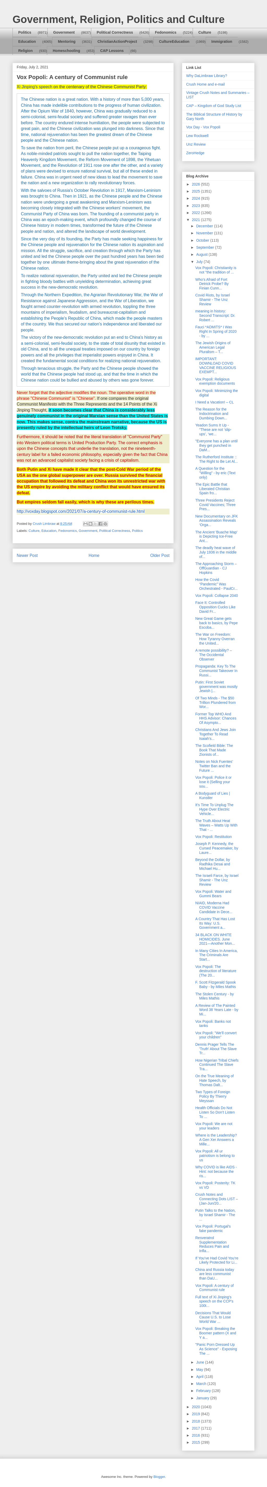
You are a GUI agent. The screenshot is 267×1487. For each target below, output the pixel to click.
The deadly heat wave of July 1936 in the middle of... (215, 552)
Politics (24, 32)
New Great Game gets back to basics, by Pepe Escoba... (216, 622)
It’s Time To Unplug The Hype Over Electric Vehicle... (214, 809)
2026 (196, 184)
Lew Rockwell (197, 136)
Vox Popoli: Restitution (213, 837)
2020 (196, 1407)
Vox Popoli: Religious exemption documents (215, 381)
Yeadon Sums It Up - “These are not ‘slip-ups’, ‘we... (213, 429)
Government (64, 32)
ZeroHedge (195, 153)
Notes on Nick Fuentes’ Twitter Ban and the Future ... (214, 765)
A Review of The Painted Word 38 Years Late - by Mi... (216, 1009)
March (201, 1384)
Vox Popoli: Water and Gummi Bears (213, 893)
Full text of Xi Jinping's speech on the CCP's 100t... (214, 1301)
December (205, 226)
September (205, 247)
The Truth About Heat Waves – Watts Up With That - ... (216, 825)
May (200, 1369)
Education (27, 41)
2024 (196, 198)
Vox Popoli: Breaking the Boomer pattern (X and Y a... (215, 1333)
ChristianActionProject (117, 41)
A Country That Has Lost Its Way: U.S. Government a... (215, 923)
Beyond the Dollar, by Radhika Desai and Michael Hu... (212, 864)
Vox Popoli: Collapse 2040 (216, 595)
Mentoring (67, 41)
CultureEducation (174, 41)
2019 (196, 1414)
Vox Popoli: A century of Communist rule (214, 1287)
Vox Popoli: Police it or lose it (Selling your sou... (213, 781)
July (200, 262)
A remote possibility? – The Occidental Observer (213, 654)
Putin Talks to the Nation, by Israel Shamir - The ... (215, 1214)
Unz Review (196, 144)
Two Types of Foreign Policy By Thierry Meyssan (212, 1096)
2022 (196, 213)
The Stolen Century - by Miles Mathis (214, 996)
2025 (196, 191)
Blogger (159, 1477)
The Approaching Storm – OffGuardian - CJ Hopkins (216, 568)
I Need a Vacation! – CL (214, 402)
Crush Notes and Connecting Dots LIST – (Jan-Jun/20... (216, 1198)
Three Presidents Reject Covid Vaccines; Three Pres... (215, 504)
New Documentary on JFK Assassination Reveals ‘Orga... (216, 520)
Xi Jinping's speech (34, 87)
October (203, 240)
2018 (196, 1421)
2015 (196, 1442)
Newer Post (27, 555)
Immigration (221, 41)
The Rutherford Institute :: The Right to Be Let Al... (216, 459)
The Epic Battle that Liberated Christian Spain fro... (212, 488)
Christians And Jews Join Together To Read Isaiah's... (215, 734)
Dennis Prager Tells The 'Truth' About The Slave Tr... (216, 1048)
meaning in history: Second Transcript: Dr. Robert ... (215, 315)
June (200, 1362)
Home (94, 555)
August (202, 254)
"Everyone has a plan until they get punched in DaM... (216, 445)
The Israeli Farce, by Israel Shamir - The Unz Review (217, 880)
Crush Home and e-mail (205, 84)
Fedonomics (165, 32)
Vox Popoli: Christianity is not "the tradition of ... (215, 270)
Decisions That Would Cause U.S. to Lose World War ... (213, 1317)
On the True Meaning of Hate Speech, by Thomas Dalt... (214, 1080)
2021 (196, 220)
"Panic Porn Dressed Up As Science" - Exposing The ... (216, 1348)
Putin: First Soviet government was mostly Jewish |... (216, 686)
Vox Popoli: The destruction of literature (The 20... (215, 971)
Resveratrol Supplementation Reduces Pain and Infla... (212, 1244)
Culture (204, 32)
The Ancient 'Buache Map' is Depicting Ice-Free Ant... (216, 536)
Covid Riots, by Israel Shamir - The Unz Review (212, 299)
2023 (196, 206)
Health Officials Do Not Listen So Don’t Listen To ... (215, 1112)
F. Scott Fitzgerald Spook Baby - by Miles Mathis (215, 984)
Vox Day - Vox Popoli (203, 127)
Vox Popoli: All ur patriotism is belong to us (215, 1155)
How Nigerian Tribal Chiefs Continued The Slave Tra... (217, 1064)
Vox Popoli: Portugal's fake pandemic (213, 1228)
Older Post (159, 555)
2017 (196, 1428)
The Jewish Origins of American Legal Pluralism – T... (212, 347)
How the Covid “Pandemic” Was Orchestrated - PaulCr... (216, 584)
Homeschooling (66, 51)
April (200, 1377)
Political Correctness (115, 32)
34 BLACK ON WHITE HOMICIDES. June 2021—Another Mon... (215, 939)
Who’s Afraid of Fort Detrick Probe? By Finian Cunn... (212, 283)
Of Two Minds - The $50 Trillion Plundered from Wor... (215, 702)
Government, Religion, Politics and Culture (118, 19)
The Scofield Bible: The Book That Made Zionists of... (214, 750)
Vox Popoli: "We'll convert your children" (215, 1035)
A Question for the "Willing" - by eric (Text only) (215, 472)
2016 (196, 1435)
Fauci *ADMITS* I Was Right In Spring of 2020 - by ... (215, 331)
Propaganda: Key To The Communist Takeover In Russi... (216, 670)
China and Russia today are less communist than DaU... (214, 1274)
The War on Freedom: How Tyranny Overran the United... (215, 638)
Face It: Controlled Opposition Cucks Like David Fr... (215, 607)
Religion (25, 51)
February (204, 1391)
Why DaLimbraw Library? (206, 76)
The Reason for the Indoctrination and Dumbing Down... (211, 413)
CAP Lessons (112, 51)
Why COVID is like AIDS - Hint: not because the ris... (216, 1171)
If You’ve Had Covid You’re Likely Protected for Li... (216, 1260)
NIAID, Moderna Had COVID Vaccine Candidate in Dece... (213, 907)
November (205, 233)
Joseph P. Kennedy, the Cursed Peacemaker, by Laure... (216, 848)
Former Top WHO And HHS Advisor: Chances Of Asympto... (215, 718)
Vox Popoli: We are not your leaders (213, 1126)
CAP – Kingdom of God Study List (213, 106)
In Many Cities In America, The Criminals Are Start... (216, 955)
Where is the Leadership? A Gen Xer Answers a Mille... (216, 1139)
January (203, 1398)
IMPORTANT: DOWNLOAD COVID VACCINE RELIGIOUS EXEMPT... (215, 365)
